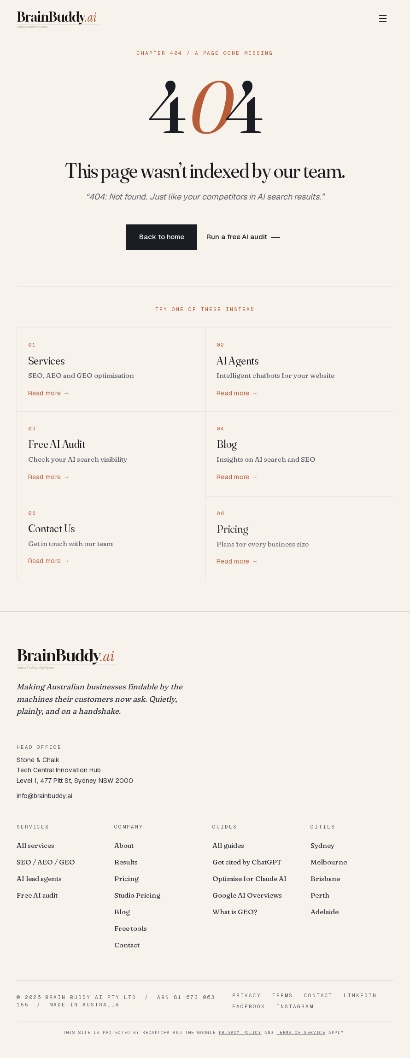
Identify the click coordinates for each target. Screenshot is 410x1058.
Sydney (322, 845)
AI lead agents (39, 878)
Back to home (161, 238)
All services (35, 845)
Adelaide (324, 911)
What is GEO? (234, 911)
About (124, 845)
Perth (319, 895)
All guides (228, 845)
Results (126, 862)
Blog (122, 911)
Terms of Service (301, 1032)
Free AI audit (37, 895)
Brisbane (325, 878)
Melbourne (328, 862)
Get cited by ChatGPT (246, 862)
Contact (127, 944)
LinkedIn (360, 995)
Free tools (130, 928)
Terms (282, 995)
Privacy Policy (240, 1032)
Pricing (126, 878)
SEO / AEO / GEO (46, 862)
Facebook (248, 1006)
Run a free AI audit (236, 238)
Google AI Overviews (247, 895)
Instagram (295, 1006)
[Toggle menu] (382, 18)
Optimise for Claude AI (249, 878)
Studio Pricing (137, 895)
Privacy (246, 995)
